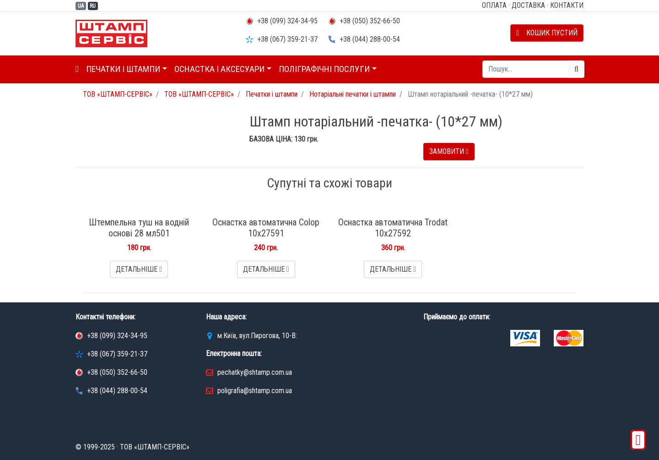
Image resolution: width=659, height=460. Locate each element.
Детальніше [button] (139, 269)
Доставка (528, 5)
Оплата (494, 5)
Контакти (566, 5)
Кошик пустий (547, 32)
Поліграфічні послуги (324, 69)
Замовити (449, 151)
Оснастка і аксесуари (219, 69)
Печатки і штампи (123, 69)
